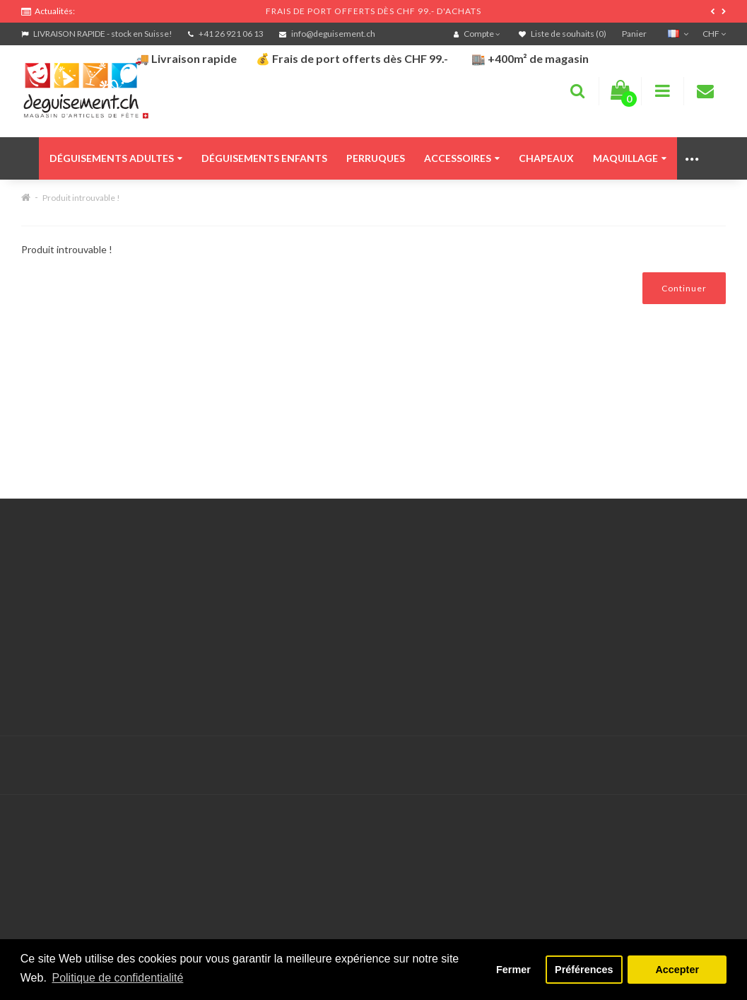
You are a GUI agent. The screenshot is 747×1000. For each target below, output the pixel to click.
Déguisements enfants (264, 158)
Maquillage (629, 158)
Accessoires (462, 158)
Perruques (375, 158)
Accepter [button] (677, 969)
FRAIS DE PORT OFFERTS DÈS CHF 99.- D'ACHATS (373, 11)
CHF (714, 33)
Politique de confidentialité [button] (117, 978)
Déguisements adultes (115, 158)
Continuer (684, 288)
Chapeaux (546, 158)
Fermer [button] (513, 969)
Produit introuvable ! (81, 197)
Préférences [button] (584, 969)
